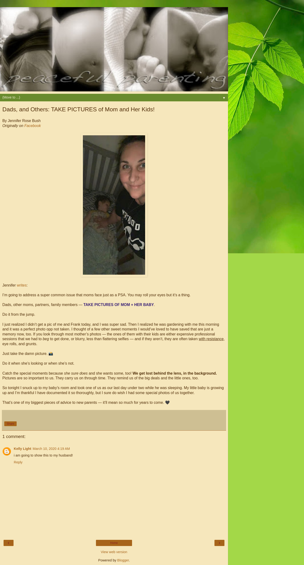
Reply (18, 462)
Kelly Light (22, 449)
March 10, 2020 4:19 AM (51, 449)
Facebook (32, 126)
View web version (114, 552)
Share (10, 423)
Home (114, 543)
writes (22, 285)
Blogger (123, 560)
